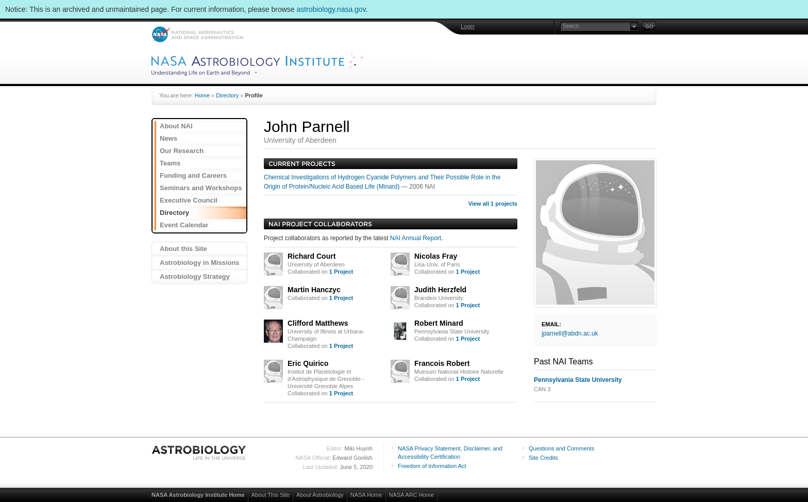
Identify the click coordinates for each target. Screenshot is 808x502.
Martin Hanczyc (314, 290)
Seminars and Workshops (201, 188)
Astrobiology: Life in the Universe (199, 452)
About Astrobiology (320, 495)
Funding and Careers (193, 175)
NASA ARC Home (411, 495)
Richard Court (311, 256)
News (168, 138)
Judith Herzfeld (440, 290)
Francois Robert (441, 363)
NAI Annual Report (415, 238)
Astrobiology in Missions (200, 262)
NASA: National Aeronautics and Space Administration (197, 34)
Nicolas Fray (435, 256)
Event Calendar (184, 225)
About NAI (176, 126)
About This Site (270, 495)
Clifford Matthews (318, 323)
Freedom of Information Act (432, 466)
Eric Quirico (308, 363)
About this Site (183, 249)
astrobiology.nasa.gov (331, 9)
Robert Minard (438, 323)
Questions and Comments (561, 448)
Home (202, 95)
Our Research (182, 151)
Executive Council (188, 200)
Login (468, 26)
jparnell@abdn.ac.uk (570, 333)
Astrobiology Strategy (195, 276)
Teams (170, 163)
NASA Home (366, 495)
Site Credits (543, 458)
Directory (227, 95)
